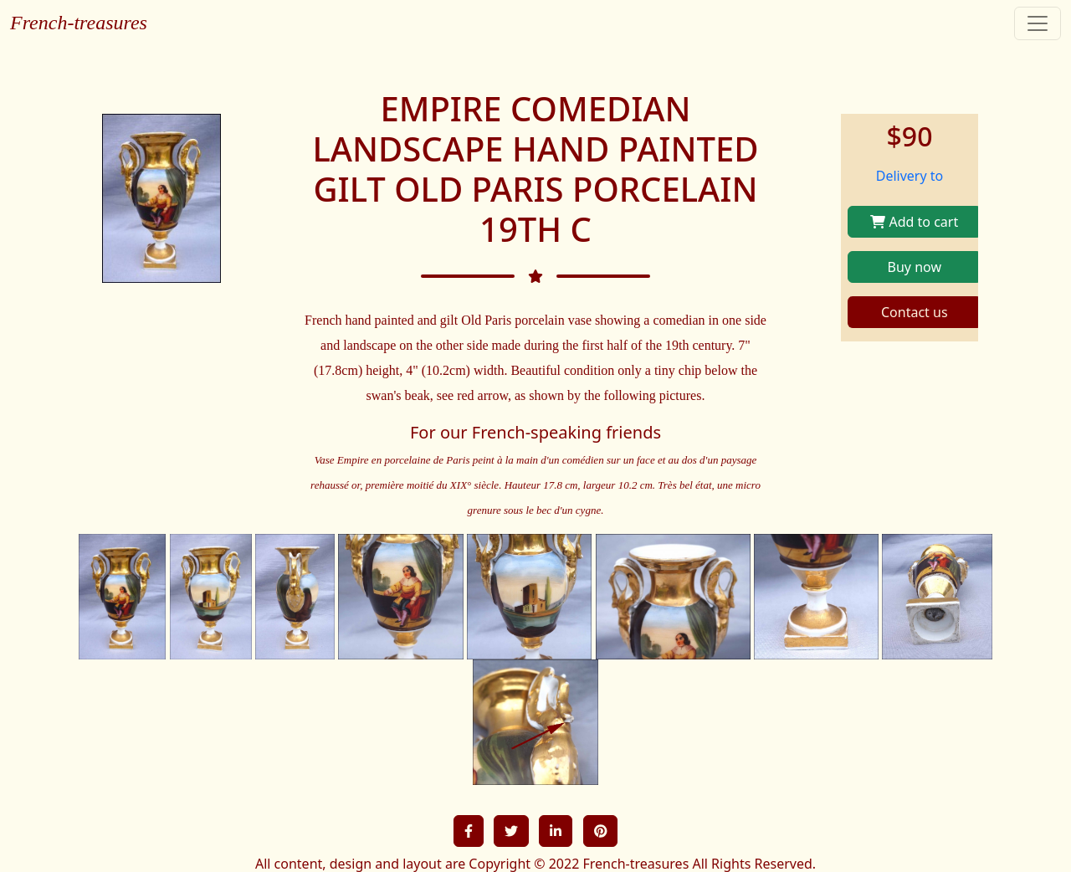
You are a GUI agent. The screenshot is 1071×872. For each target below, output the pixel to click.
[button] (469, 831)
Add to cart (914, 222)
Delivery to (910, 176)
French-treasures (78, 22)
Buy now (914, 267)
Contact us (914, 312)
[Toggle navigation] (1037, 23)
